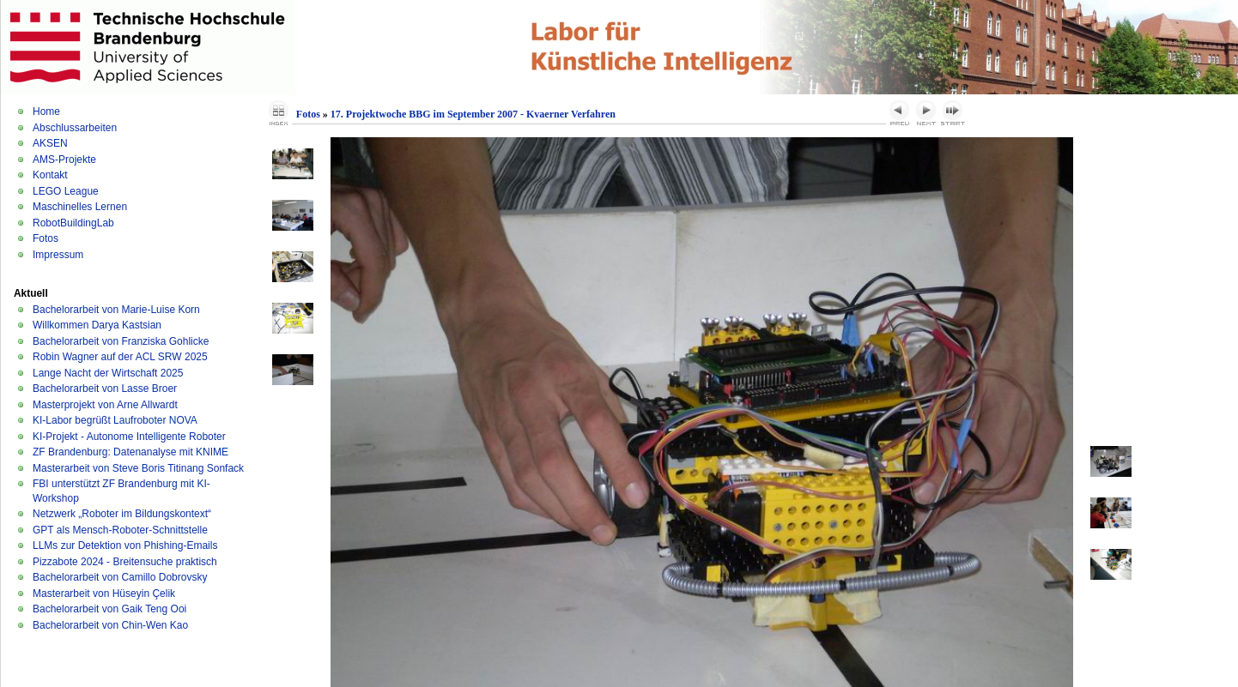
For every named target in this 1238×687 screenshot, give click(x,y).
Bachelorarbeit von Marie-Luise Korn (116, 310)
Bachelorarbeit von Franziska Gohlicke (121, 341)
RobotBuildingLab (73, 223)
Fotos (45, 238)
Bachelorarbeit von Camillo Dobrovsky (120, 577)
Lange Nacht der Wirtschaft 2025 (108, 373)
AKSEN (50, 143)
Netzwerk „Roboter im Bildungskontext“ (122, 514)
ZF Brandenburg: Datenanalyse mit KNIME (130, 452)
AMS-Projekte (64, 160)
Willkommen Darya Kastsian (97, 325)
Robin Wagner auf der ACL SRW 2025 (120, 357)
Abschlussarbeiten (75, 128)
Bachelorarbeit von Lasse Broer (105, 389)
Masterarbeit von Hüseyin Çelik (104, 594)
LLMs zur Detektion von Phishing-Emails (125, 545)
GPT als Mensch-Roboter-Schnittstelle (120, 530)
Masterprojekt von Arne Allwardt (105, 405)
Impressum (58, 255)
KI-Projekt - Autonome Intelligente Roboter (129, 437)
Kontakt (50, 175)
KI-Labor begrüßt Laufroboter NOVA (115, 420)
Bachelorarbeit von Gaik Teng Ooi (109, 609)
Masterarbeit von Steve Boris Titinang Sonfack (138, 468)
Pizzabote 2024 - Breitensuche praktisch (125, 562)
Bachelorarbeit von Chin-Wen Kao (110, 625)
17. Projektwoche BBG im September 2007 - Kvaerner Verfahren (473, 114)
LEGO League (66, 191)
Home (46, 111)
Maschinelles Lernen (80, 207)
